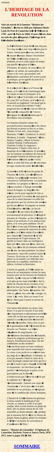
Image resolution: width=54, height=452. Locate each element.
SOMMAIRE (27, 446)
